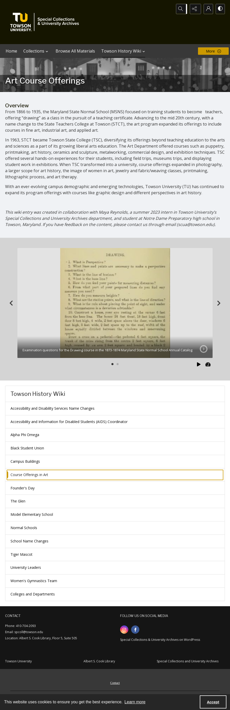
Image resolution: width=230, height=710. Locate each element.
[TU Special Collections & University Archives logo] (46, 22)
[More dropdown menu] (213, 51)
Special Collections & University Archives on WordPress (160, 639)
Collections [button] (36, 51)
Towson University (18, 661)
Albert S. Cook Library (99, 661)
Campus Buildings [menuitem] (25, 461)
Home (11, 51)
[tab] (115, 303)
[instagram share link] (124, 629)
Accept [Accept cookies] (213, 702)
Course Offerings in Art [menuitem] (29, 474)
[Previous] (11, 303)
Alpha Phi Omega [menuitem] (25, 434)
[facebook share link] (135, 629)
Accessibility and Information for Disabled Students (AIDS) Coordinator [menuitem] (69, 421)
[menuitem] (115, 682)
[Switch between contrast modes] (220, 9)
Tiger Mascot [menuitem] (22, 554)
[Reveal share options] (194, 9)
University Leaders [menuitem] (26, 567)
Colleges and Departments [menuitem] (33, 594)
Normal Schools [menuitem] (24, 527)
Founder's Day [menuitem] (23, 488)
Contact (115, 683)
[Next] (219, 303)
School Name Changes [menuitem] (29, 541)
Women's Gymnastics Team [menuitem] (34, 580)
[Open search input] (181, 9)
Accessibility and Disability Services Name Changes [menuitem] (53, 408)
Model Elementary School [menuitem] (32, 514)
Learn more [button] (134, 702)
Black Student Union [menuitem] (27, 448)
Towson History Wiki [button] (123, 51)
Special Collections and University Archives (187, 661)
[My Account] (207, 9)
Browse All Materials (75, 51)
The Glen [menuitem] (18, 501)
